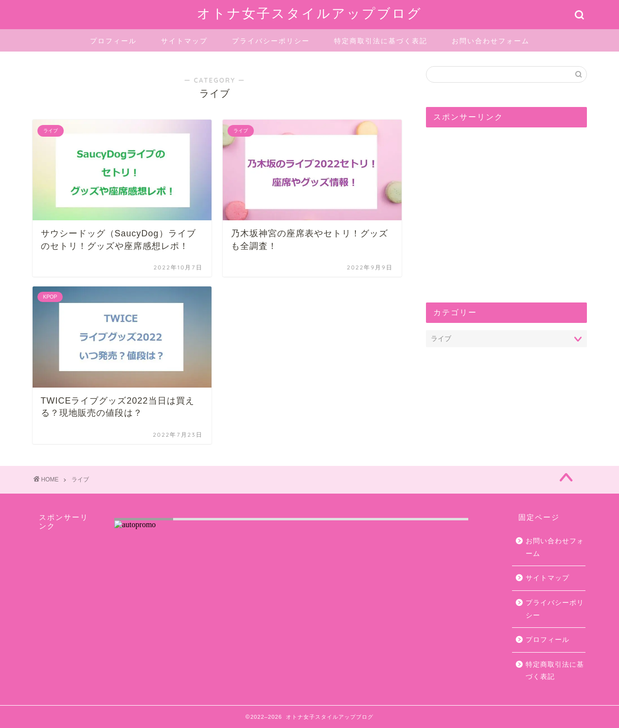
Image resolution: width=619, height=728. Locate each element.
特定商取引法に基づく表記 (380, 40)
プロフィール (113, 40)
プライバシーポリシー (271, 40)
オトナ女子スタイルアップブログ (309, 13)
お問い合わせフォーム (491, 40)
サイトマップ (184, 40)
